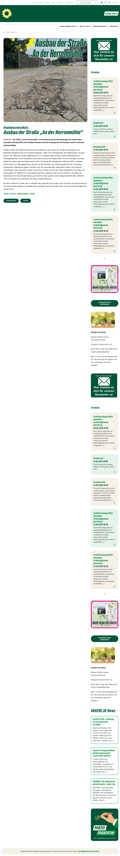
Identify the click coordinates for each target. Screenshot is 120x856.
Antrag (5, 194)
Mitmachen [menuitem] (114, 26)
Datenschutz (70, 3)
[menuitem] (34, 2)
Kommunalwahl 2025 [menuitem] (68, 26)
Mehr (104, 113)
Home (34, 3)
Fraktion (13, 194)
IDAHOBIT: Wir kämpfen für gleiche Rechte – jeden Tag (104, 782)
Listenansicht (11, 200)
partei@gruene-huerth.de (87, 851)
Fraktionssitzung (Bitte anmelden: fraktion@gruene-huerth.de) (102, 85)
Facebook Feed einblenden (104, 303)
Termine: (97, 71)
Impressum (60, 3)
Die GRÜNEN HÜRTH (9, 32)
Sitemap (47, 3)
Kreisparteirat (100, 146)
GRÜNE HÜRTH (110, 13)
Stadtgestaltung (23, 194)
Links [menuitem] (114, 3)
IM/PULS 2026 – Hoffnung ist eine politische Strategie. (103, 722)
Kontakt (40, 3)
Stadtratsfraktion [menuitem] (99, 26)
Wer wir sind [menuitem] (84, 26)
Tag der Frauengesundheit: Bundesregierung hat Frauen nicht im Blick (104, 753)
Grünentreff (99, 122)
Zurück (25, 200)
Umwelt (32, 194)
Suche (53, 3)
